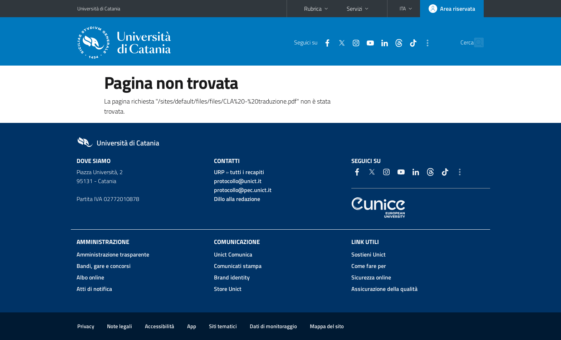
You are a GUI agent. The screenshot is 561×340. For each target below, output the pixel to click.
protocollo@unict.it (238, 181)
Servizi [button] (358, 8)
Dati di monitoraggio (273, 326)
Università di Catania (98, 8)
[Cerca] (475, 42)
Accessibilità (159, 326)
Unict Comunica (233, 254)
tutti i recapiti (247, 172)
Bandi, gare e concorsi (104, 266)
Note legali (119, 326)
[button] (406, 8)
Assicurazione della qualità (384, 288)
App (191, 326)
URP (219, 172)
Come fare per (368, 266)
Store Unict (228, 288)
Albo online (90, 277)
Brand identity (232, 277)
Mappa (327, 326)
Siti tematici (223, 326)
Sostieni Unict (368, 254)
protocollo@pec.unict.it (243, 190)
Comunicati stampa (238, 266)
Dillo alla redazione (237, 199)
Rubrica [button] (317, 8)
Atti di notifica (94, 288)
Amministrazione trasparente (113, 254)
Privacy (85, 326)
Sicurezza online (371, 277)
